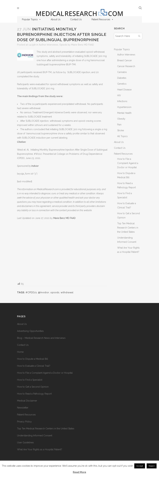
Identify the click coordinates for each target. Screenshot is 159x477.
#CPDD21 (31, 292)
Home (20, 352)
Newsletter (22, 407)
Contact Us (76, 19)
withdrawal (67, 292)
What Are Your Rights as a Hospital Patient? (39, 449)
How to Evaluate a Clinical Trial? (33, 366)
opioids (55, 292)
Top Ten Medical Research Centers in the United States (127, 227)
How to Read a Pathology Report (34, 393)
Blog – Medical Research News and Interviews (41, 338)
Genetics (121, 83)
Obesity (121, 118)
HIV (119, 95)
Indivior (35, 166)
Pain (119, 124)
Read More (79, 472)
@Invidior (43, 292)
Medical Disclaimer (27, 400)
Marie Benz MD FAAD (82, 44)
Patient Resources (102, 19)
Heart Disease (124, 89)
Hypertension (124, 107)
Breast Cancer (124, 60)
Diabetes (121, 78)
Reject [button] (152, 466)
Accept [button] (139, 466)
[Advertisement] (62, 251)
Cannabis (122, 72)
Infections (122, 101)
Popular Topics (31, 19)
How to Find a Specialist (29, 379)
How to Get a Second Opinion (33, 386)
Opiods (63, 44)
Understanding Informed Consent (34, 435)
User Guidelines (25, 442)
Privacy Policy (24, 421)
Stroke (120, 130)
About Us (55, 19)
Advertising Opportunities (30, 331)
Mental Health (124, 113)
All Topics (122, 136)
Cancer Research (126, 66)
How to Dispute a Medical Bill (32, 359)
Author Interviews (48, 44)
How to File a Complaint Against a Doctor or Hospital (127, 163)
